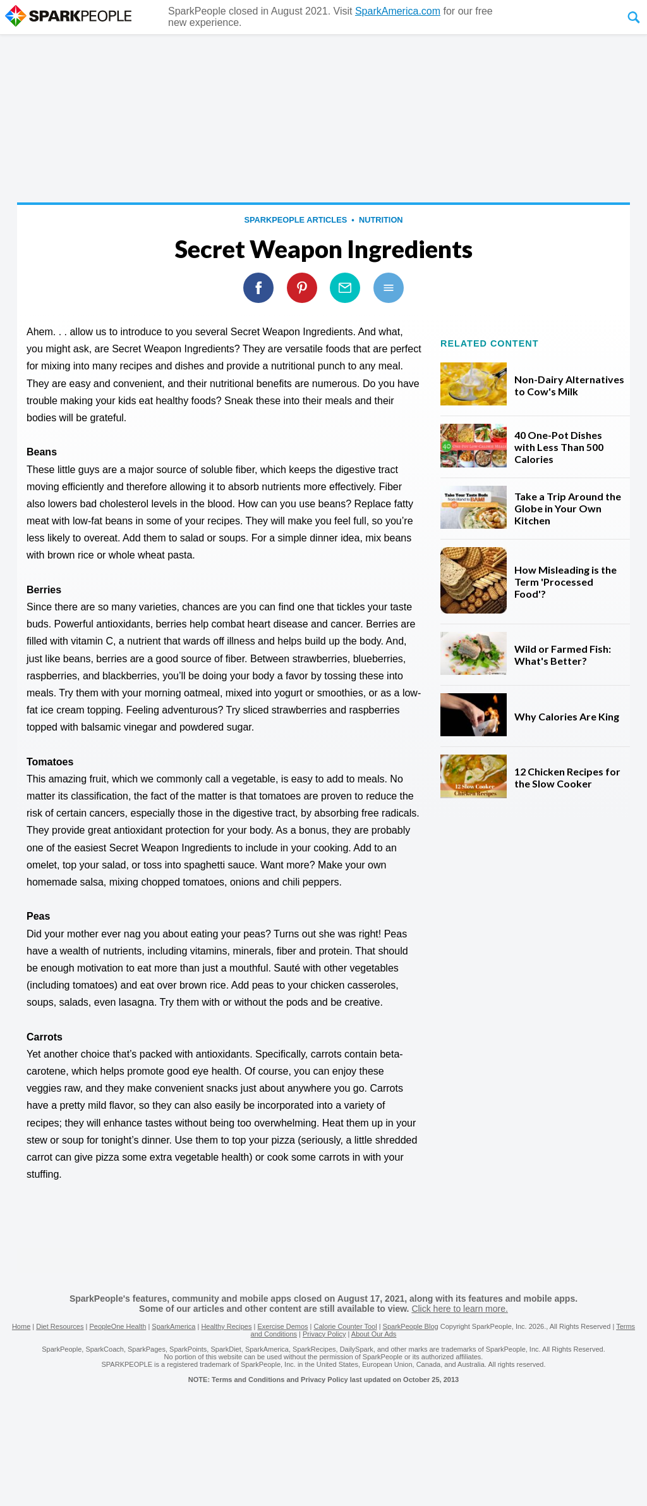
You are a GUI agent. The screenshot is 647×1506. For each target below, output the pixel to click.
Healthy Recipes (226, 1326)
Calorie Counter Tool (345, 1326)
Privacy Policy (324, 1334)
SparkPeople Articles (295, 220)
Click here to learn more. (459, 1309)
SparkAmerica (173, 1326)
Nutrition (381, 220)
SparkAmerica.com (397, 11)
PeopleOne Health (117, 1326)
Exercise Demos (282, 1326)
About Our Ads (374, 1334)
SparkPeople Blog (410, 1326)
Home (21, 1326)
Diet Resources (59, 1326)
